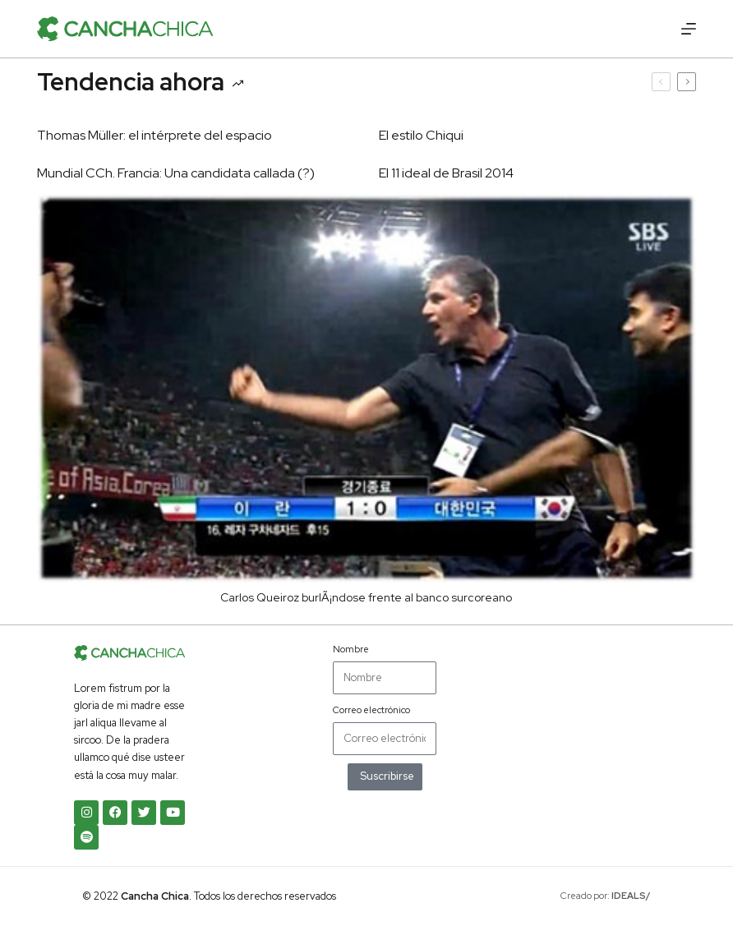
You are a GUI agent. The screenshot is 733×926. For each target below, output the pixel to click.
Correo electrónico (371, 710)
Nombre (351, 649)
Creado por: (605, 895)
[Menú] (688, 28)
